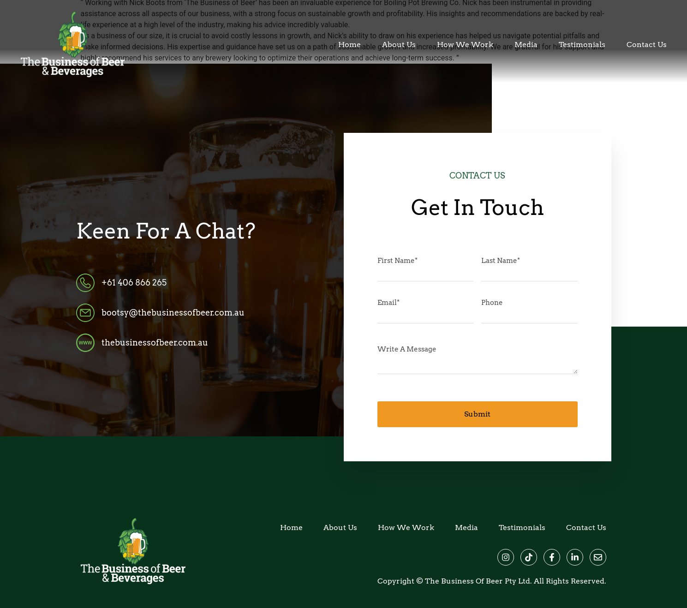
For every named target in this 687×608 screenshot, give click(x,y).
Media (526, 44)
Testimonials (582, 44)
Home (349, 44)
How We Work (465, 44)
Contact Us (647, 44)
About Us (399, 44)
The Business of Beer (464, 581)
